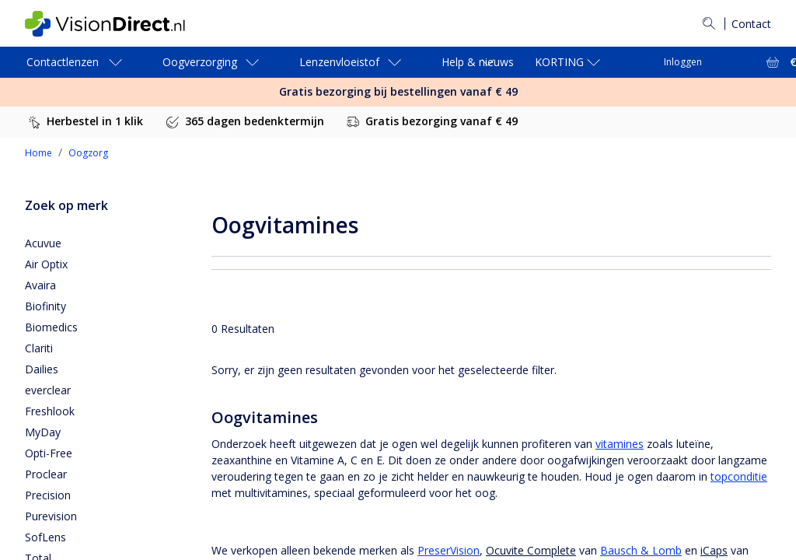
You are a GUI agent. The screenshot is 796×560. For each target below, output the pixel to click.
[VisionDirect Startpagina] (117, 24)
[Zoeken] (709, 23)
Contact (751, 23)
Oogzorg (88, 152)
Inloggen (683, 61)
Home (38, 152)
